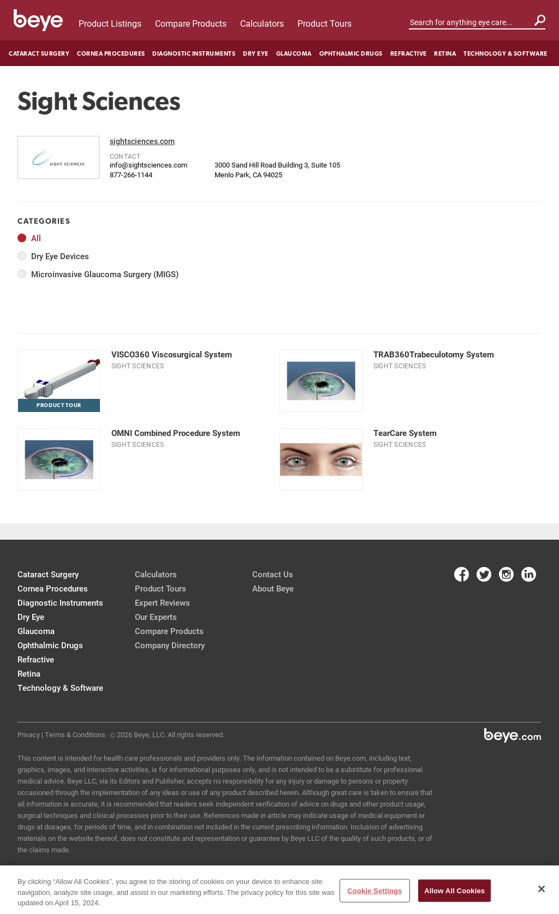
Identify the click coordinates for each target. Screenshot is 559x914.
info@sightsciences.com (148, 165)
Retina (445, 53)
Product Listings (110, 23)
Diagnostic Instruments (193, 53)
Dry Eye (256, 53)
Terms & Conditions (75, 734)
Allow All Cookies (454, 890)
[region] (279, 889)
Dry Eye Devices (60, 256)
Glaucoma (294, 53)
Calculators (262, 23)
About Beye (273, 588)
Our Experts (156, 616)
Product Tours (325, 23)
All (36, 238)
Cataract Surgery (39, 53)
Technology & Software (505, 53)
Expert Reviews (162, 602)
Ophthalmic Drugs (351, 53)
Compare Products (191, 23)
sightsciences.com (142, 141)
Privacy (28, 734)
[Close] (542, 889)
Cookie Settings (374, 890)
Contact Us (272, 574)
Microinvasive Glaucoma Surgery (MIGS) (105, 274)
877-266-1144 (131, 175)
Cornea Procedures (111, 53)
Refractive (408, 53)
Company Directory (170, 645)
